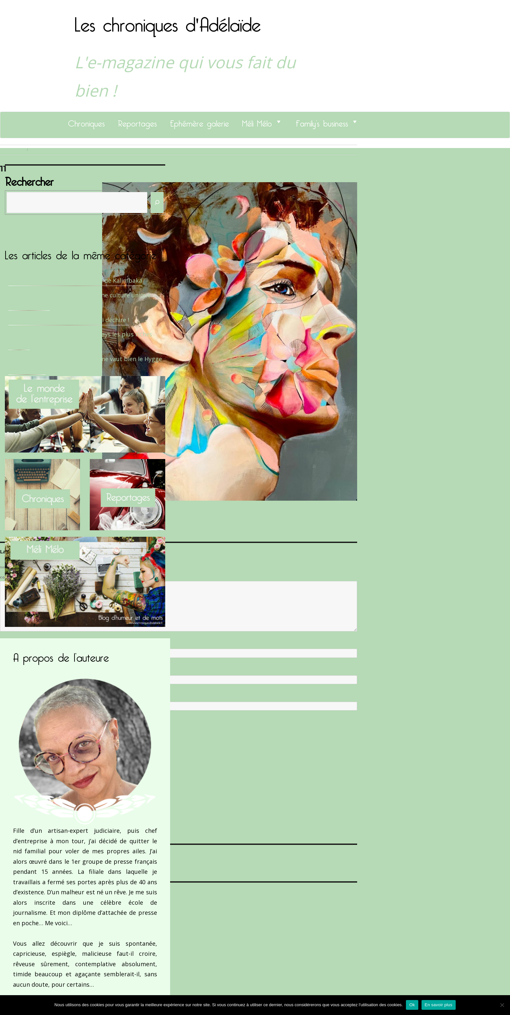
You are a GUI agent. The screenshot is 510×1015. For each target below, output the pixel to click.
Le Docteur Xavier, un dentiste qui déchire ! (68, 320)
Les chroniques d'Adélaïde (167, 20)
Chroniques (86, 121)
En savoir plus (438, 1004)
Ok (412, 1004)
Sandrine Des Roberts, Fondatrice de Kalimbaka (75, 280)
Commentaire (13, 577)
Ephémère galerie (199, 121)
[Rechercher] (157, 202)
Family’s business (322, 121)
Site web (7, 696)
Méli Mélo (257, 121)
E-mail (7, 669)
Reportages (137, 121)
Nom (5, 643)
